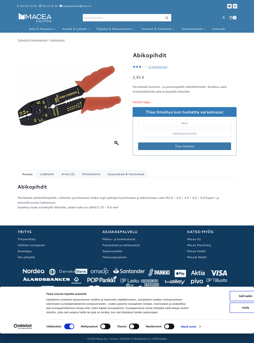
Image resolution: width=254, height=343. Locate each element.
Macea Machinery (199, 245)
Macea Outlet (196, 251)
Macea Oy (194, 239)
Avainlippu (24, 251)
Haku (168, 18)
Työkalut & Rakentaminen (32, 40)
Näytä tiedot (188, 336)
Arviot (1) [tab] (67, 174)
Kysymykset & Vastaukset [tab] (126, 174)
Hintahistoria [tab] (91, 174)
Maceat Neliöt (196, 257)
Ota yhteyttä (26, 257)
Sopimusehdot (112, 251)
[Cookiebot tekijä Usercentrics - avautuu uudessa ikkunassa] (22, 336)
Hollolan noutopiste (31, 245)
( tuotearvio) (157, 67)
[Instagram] (235, 6)
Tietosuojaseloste (114, 257)
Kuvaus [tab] (27, 174)
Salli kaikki (224, 305)
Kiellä (224, 317)
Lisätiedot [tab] (47, 174)
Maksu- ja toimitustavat (118, 239)
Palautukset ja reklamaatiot (121, 245)
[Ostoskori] (233, 18)
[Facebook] (229, 6)
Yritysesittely (26, 239)
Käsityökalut (57, 40)
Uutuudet (218, 29)
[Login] (223, 17)
